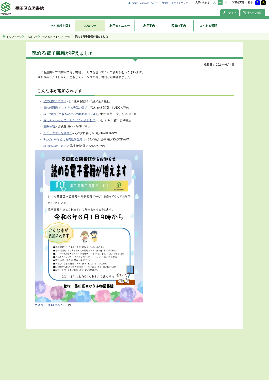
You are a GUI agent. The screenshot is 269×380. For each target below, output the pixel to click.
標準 (250, 2)
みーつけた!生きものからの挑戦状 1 (66, 114)
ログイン (229, 12)
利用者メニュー (120, 25)
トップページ (14, 36)
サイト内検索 (161, 3)
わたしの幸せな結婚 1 (57, 133)
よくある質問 (208, 25)
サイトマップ (181, 3)
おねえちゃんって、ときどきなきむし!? (69, 120)
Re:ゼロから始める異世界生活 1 (64, 139)
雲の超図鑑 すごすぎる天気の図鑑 (65, 107)
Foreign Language (140, 3)
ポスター (51, 304)
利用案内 (149, 25)
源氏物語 (49, 126)
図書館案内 (178, 25)
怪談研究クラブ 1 (54, 101)
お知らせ (90, 25)
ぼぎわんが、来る (55, 145)
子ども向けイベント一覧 (56, 36)
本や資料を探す (61, 25)
